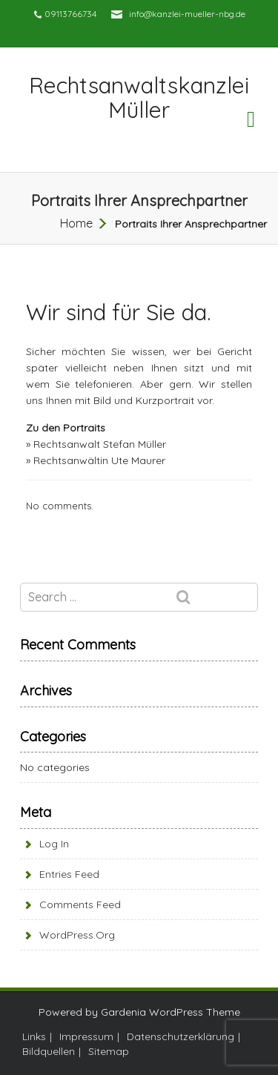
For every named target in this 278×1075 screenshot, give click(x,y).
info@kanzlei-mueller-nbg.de (187, 13)
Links (34, 1036)
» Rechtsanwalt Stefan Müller (96, 444)
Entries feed (69, 874)
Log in (54, 843)
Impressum (86, 1036)
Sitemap (108, 1051)
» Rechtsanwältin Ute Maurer (95, 460)
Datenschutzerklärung (180, 1036)
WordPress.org (77, 935)
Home (76, 223)
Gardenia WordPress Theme (170, 1012)
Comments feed (80, 904)
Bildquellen (48, 1051)
